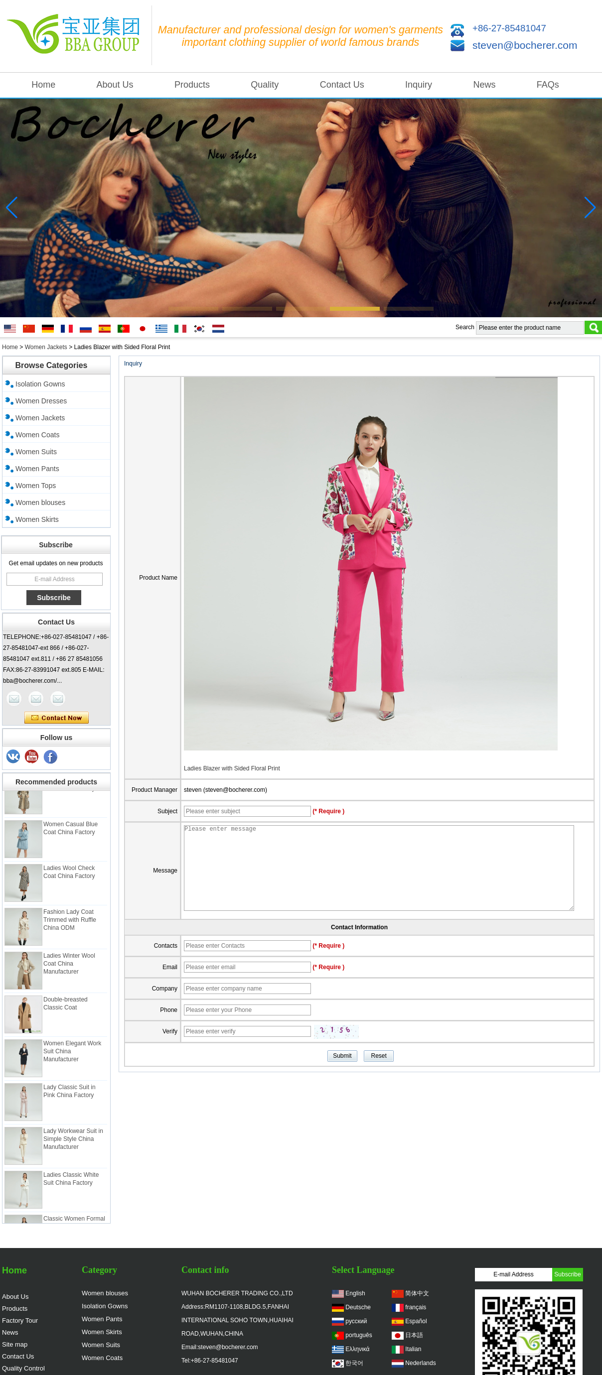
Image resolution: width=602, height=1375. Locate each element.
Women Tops (35, 486)
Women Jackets (46, 347)
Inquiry (418, 85)
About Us (115, 85)
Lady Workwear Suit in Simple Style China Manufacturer (73, 1143)
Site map (14, 1344)
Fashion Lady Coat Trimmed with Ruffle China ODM (69, 924)
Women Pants (37, 469)
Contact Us (342, 85)
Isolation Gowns (40, 384)
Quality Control (23, 1368)
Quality (265, 85)
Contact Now (56, 718)
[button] (193, 309)
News (484, 85)
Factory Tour (20, 1320)
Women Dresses (41, 401)
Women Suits (36, 452)
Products (192, 85)
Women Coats (37, 435)
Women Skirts (37, 519)
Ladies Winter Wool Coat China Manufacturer (69, 968)
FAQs (548, 85)
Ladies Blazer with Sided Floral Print (232, 768)
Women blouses (40, 502)
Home (43, 85)
